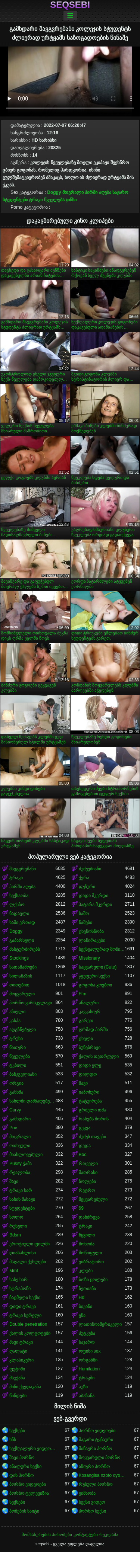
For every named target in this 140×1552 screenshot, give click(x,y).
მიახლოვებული (26, 1154)
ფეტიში (17, 1369)
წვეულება (54, 199)
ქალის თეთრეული (99, 1056)
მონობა (86, 1244)
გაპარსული (21, 940)
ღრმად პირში (93, 1029)
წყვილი (87, 1235)
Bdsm (15, 1235)
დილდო (88, 1074)
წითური (17, 1047)
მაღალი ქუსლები (27, 1261)
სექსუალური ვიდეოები (32, 1448)
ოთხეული (19, 1145)
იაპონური (89, 1092)
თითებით (19, 985)
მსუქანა (17, 1377)
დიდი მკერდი (93, 895)
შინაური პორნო (95, 1448)
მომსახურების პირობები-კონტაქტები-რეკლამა (70, 1534)
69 (81, 1208)
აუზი (83, 1386)
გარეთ (86, 1020)
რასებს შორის (94, 1118)
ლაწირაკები (92, 940)
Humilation (89, 1369)
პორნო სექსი (92, 1511)
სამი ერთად (22, 922)
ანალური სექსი (25, 1466)
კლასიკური (21, 1360)
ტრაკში (86, 1377)
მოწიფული (90, 1252)
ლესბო (16, 904)
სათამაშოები (23, 967)
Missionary (89, 958)
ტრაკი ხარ (20, 1190)
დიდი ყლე (90, 1065)
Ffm (83, 993)
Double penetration (28, 1324)
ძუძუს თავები (92, 1136)
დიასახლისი (22, 1252)
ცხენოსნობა (91, 931)
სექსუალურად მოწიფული (102, 949)
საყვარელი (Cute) (98, 967)
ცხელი (86, 1038)
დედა (85, 1145)
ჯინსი (71, 199)
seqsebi (70, 5)
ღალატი (18, 1351)
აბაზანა (86, 1395)
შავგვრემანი (22, 868)
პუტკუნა (87, 1333)
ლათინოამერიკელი (100, 1324)
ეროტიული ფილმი (29, 1244)
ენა (82, 1315)
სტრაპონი (20, 1288)
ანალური (89, 1002)
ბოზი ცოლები (93, 1279)
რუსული (18, 1226)
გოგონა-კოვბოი (95, 985)
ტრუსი (16, 1038)
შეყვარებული (93, 1199)
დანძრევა (89, 1217)
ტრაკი (36, 199)
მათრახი (88, 1172)
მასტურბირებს (24, 949)
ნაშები (85, 922)
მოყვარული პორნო (99, 1457)
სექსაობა (18, 895)
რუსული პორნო (95, 1484)
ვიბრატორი (91, 1261)
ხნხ (12, 1439)
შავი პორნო (21, 1457)
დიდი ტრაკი (22, 1306)
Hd (81, 1297)
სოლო (16, 1217)
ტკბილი (17, 1065)
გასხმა (16, 1092)
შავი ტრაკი (21, 1342)
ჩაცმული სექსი (24, 1297)
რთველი (88, 1163)
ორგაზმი (88, 1360)
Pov (13, 1127)
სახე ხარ (18, 1279)
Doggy (54, 192)
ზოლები (87, 1181)
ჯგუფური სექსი (94, 976)
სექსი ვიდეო (92, 1502)
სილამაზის (20, 976)
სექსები (17, 1430)
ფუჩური (87, 886)
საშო (84, 913)
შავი (83, 1083)
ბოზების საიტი (24, 1511)
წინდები (18, 1395)
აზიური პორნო (94, 1466)
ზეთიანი (87, 1288)
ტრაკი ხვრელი (25, 1315)
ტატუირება (90, 1101)
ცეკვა (84, 1127)
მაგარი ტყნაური (96, 1439)
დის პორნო (21, 1475)
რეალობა (19, 1172)
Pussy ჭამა (20, 1163)
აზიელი (17, 1011)
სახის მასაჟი (22, 1199)
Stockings (19, 958)
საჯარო (120, 192)
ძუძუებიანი (90, 868)
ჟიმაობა (87, 1493)
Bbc (83, 1154)
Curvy (15, 1110)
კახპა (15, 1020)
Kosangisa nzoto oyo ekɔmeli (102, 1475)
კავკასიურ (89, 1011)
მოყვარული (22, 993)
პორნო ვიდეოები (97, 1430)
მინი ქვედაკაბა (25, 1386)
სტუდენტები (15, 199)
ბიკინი (85, 1306)
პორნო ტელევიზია (29, 1493)
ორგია (16, 1083)
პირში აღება (98, 192)
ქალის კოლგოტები (29, 1333)
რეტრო (87, 1190)
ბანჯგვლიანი (23, 1074)
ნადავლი (19, 913)
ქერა (84, 877)
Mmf (13, 1270)
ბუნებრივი (89, 1047)
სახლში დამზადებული (32, 1101)
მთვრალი (73, 192)
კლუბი (86, 1270)
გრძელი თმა (92, 1110)
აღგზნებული (22, 1029)
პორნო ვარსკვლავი (30, 1002)
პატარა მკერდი (95, 904)
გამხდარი (20, 1118)
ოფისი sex (90, 1351)
